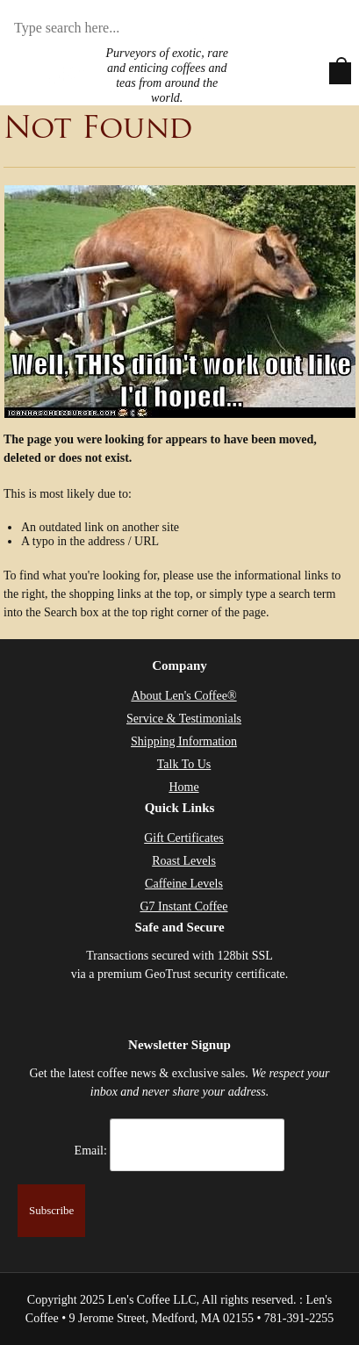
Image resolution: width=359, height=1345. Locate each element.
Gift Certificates (184, 838)
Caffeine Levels (184, 883)
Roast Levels (184, 860)
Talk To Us (184, 764)
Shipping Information (184, 741)
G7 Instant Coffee (183, 906)
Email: (91, 1150)
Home (183, 787)
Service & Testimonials (183, 718)
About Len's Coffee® (183, 695)
